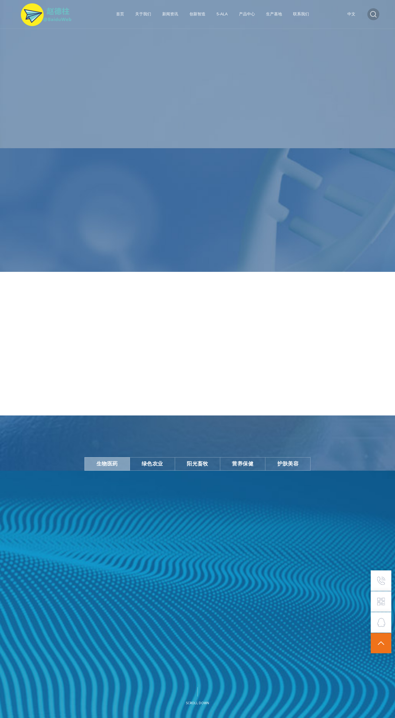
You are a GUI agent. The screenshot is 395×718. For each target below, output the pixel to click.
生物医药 (112, 462)
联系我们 (301, 14)
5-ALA (222, 14)
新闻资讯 (170, 14)
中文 (351, 14)
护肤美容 (283, 462)
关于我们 (143, 14)
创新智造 (197, 14)
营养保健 (240, 462)
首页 (120, 14)
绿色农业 (155, 462)
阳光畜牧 (197, 462)
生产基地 (274, 14)
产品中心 (247, 14)
